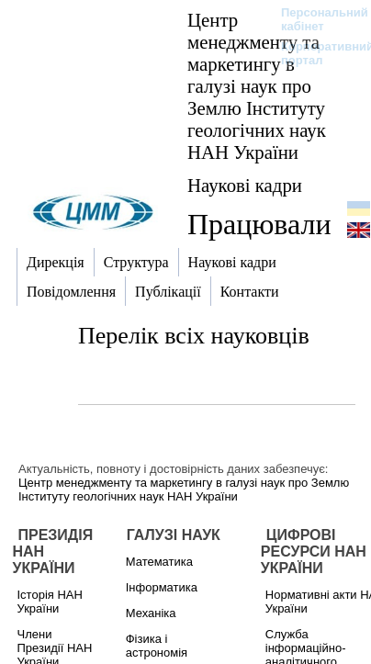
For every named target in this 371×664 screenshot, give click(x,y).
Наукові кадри (244, 185)
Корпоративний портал (315, 53)
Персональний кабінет (315, 19)
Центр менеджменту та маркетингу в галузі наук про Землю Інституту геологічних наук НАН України (256, 86)
